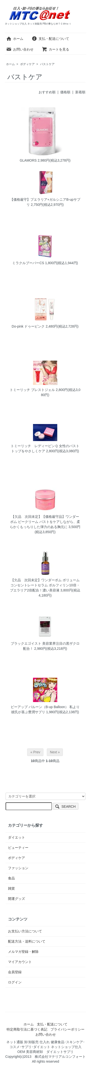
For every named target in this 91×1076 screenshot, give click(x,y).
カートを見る (55, 49)
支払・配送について (50, 39)
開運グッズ (16, 899)
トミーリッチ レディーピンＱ (34, 446)
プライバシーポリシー (67, 1029)
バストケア (47, 64)
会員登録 (15, 972)
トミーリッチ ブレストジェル (32, 390)
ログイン (15, 982)
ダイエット (16, 837)
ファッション (18, 868)
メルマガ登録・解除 (23, 952)
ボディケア (27, 64)
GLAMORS (28, 160)
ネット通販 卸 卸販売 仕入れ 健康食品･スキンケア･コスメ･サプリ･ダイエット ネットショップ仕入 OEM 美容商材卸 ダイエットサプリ (45, 1047)
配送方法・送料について (26, 941)
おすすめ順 (47, 92)
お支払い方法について (25, 931)
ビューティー (18, 848)
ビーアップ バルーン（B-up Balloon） (39, 707)
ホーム (14, 39)
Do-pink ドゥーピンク (28, 326)
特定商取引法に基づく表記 (27, 1029)
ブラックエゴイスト (26, 643)
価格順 (65, 92)
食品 (11, 878)
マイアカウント (20, 962)
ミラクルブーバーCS (28, 263)
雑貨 (11, 888)
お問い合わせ (19, 49)
